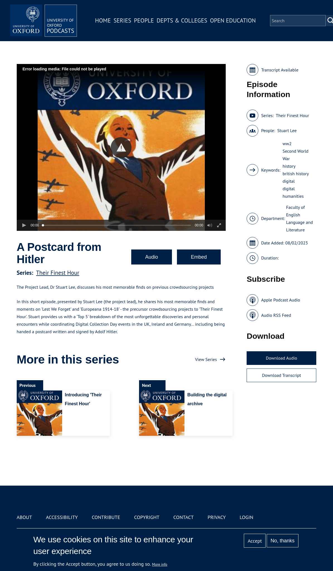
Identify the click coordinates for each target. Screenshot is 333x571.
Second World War (295, 154)
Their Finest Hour (57, 272)
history (289, 166)
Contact (183, 517)
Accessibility (62, 517)
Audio (151, 257)
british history (296, 173)
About (24, 517)
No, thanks (283, 540)
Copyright (146, 517)
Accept (255, 541)
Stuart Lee (287, 130)
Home (103, 20)
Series (122, 20)
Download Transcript (281, 375)
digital (289, 181)
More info (159, 564)
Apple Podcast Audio (280, 300)
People (144, 20)
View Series (206, 359)
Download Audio (281, 358)
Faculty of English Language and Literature (299, 218)
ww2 (287, 143)
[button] (121, 147)
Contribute (106, 517)
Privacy (217, 517)
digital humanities (293, 192)
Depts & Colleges (182, 20)
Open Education (233, 20)
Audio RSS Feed (276, 315)
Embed (199, 257)
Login (246, 517)
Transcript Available (279, 70)
